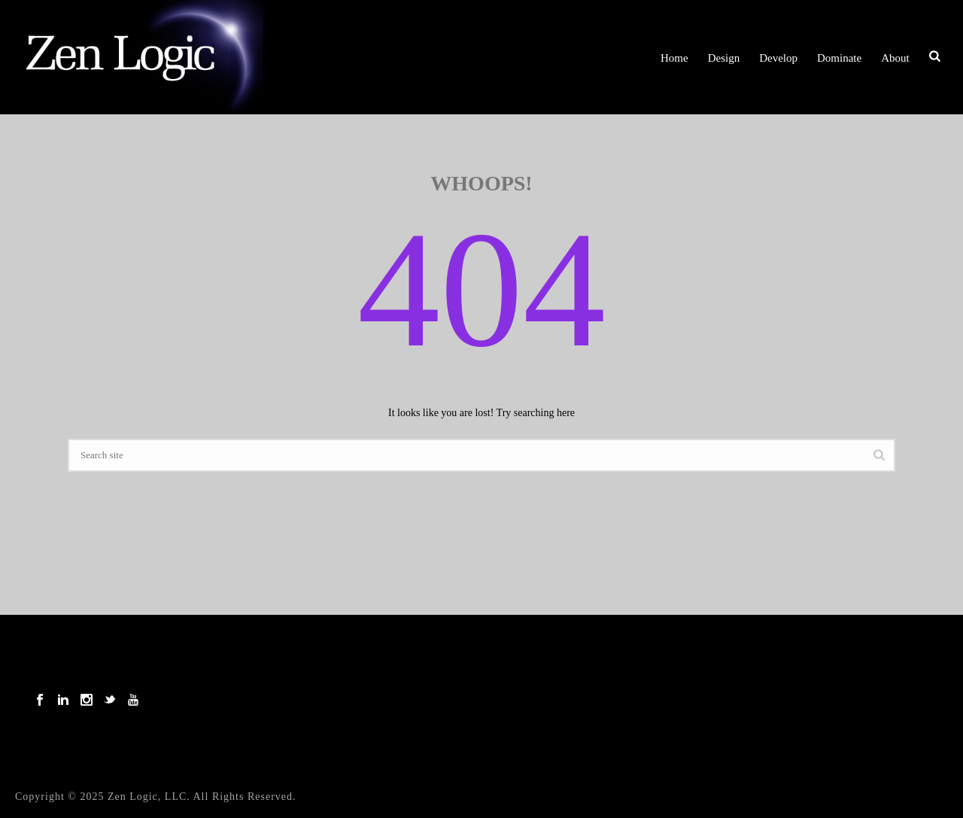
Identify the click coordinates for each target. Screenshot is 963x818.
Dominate (839, 58)
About (895, 58)
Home (674, 58)
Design (724, 58)
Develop (778, 58)
